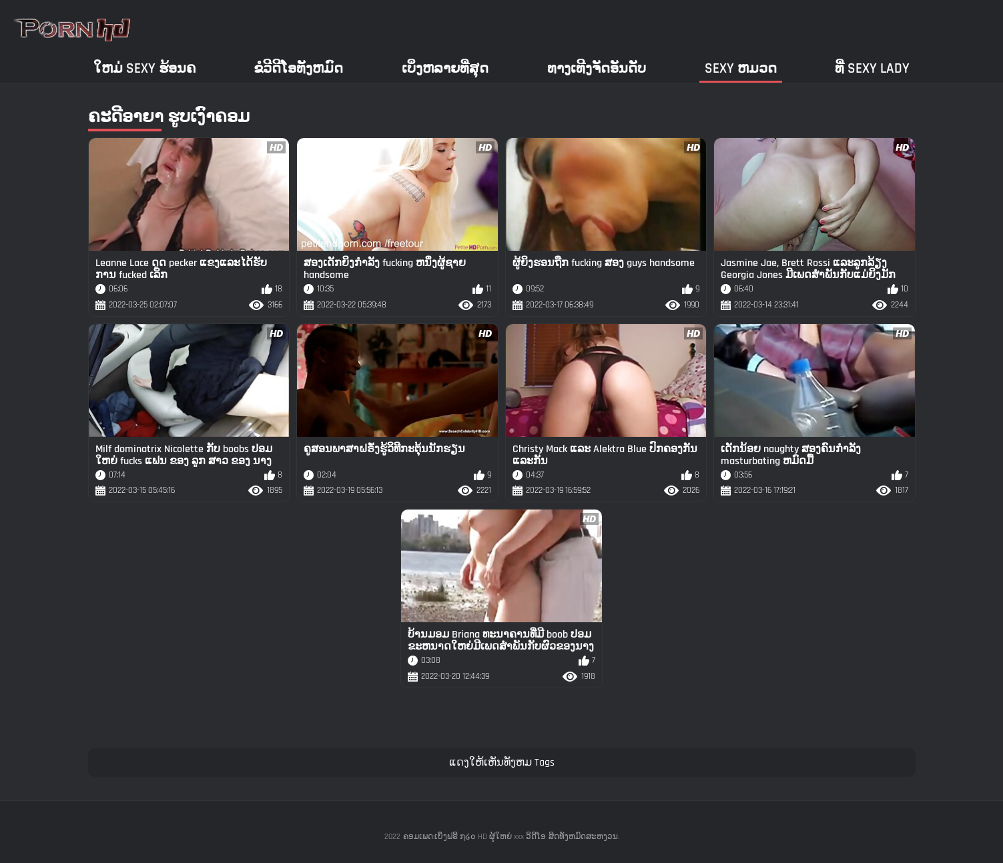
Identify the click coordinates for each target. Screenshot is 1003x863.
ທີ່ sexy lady (872, 68)
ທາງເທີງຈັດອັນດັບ (596, 68)
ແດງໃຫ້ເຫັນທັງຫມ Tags (502, 763)
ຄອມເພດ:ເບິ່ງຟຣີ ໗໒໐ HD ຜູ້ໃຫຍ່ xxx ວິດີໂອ (474, 837)
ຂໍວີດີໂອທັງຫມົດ (298, 68)
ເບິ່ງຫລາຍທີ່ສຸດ (445, 68)
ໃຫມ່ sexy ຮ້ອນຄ (144, 68)
